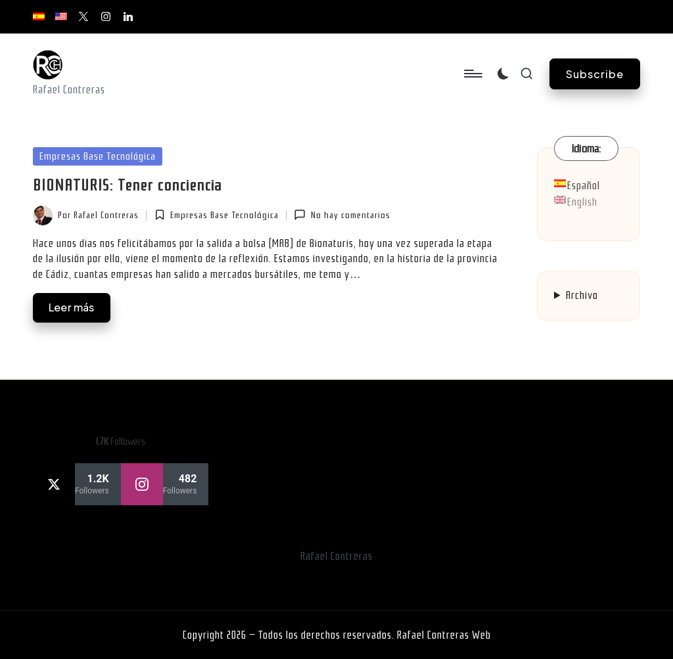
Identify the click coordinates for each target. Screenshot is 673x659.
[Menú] (472, 73)
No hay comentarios (342, 215)
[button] (594, 73)
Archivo (582, 295)
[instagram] (165, 484)
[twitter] (77, 484)
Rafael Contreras (336, 556)
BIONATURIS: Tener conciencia (127, 185)
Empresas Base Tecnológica (97, 156)
